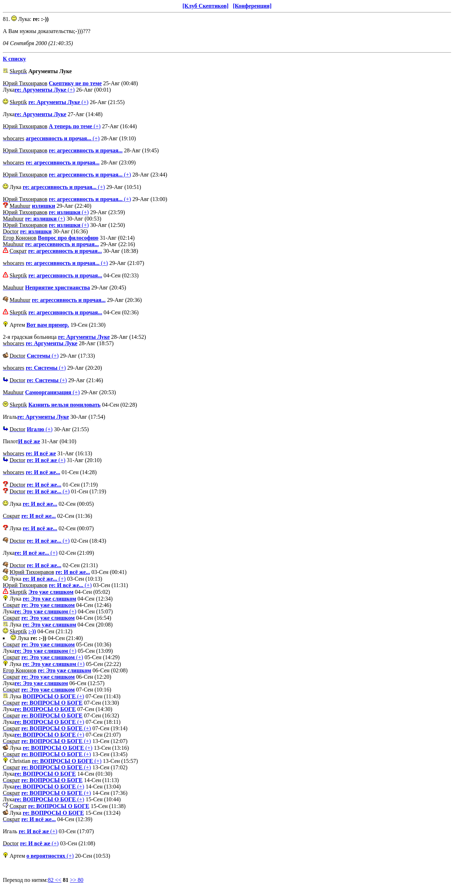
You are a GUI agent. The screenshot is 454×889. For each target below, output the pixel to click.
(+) (44, 90)
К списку (14, 59)
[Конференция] (252, 6)
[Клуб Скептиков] (205, 6)
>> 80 (76, 880)
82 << (54, 880)
